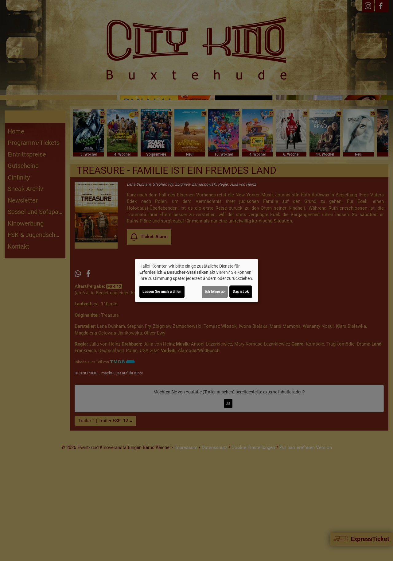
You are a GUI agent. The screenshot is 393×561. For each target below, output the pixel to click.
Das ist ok (241, 291)
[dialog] (196, 280)
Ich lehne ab (215, 291)
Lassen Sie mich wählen (161, 291)
